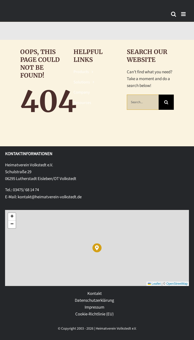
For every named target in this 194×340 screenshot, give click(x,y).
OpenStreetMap (177, 283)
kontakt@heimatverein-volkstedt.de (50, 197)
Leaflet (154, 283)
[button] (96, 247)
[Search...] (143, 102)
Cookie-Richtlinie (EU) (94, 314)
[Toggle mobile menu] (183, 14)
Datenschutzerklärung (94, 300)
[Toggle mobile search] (173, 14)
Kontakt (94, 294)
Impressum (94, 307)
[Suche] (166, 102)
